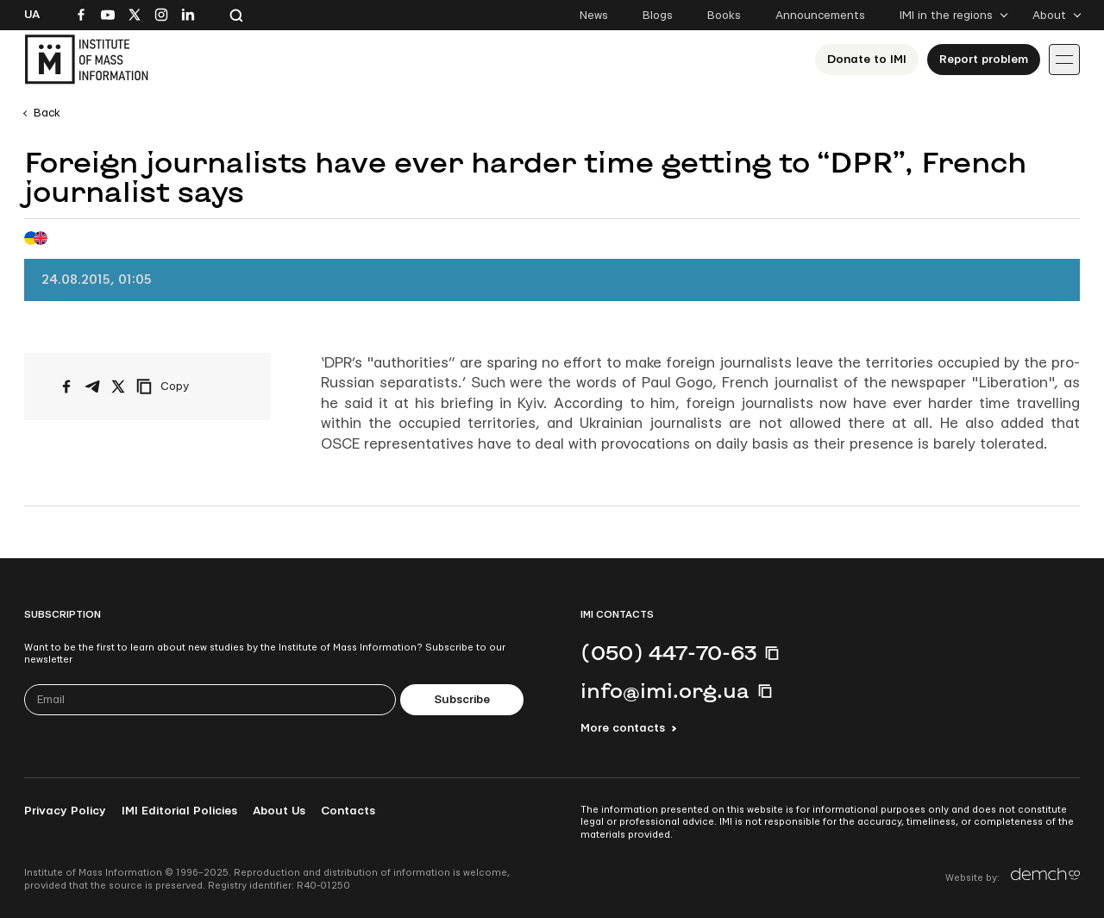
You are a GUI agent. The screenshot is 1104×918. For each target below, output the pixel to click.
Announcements (820, 15)
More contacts (622, 728)
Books (724, 15)
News (594, 15)
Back (47, 113)
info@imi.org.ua (665, 690)
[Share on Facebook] (66, 386)
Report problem (983, 59)
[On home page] (86, 60)
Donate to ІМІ (866, 59)
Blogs (658, 15)
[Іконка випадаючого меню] (1064, 59)
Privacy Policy (65, 811)
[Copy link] (186, 386)
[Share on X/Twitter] (118, 386)
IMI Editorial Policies (179, 811)
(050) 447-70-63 (668, 652)
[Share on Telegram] (92, 386)
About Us (279, 811)
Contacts (348, 811)
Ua (32, 15)
